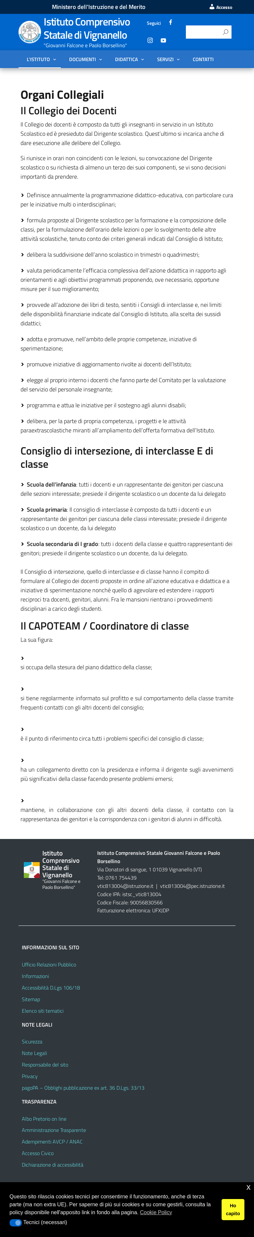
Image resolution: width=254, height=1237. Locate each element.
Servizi (165, 59)
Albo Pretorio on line (44, 1119)
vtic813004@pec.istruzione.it (192, 886)
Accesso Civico (38, 1153)
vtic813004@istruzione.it (126, 886)
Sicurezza (32, 1041)
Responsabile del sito (45, 1065)
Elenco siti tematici (43, 1011)
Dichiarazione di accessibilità (52, 1165)
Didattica (126, 59)
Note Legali (34, 1053)
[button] (16, 1222)
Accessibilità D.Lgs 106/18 (51, 988)
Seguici (154, 22)
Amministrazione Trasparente (54, 1130)
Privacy (30, 1076)
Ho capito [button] (233, 1209)
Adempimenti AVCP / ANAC (52, 1142)
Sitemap (31, 999)
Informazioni (35, 976)
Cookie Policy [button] (156, 1212)
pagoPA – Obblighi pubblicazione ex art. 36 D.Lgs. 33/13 (83, 1088)
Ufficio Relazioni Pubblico (49, 964)
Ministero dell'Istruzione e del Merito (99, 6)
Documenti (82, 59)
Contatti (203, 59)
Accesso (220, 7)
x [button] (248, 1187)
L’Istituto (38, 59)
